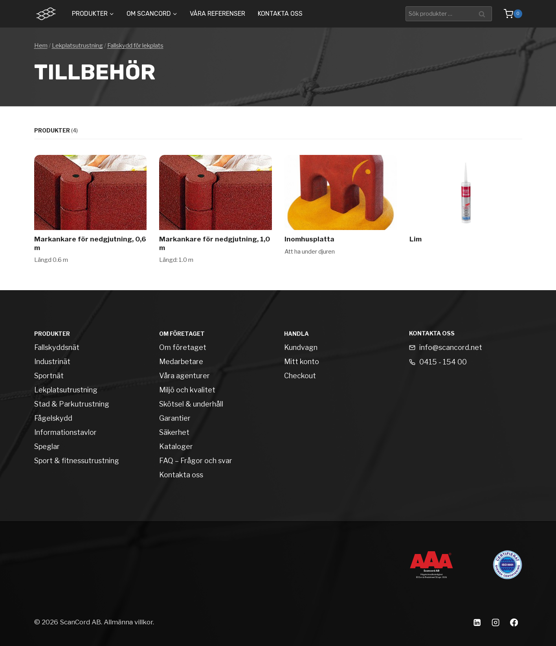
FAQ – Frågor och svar (195, 460)
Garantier (175, 418)
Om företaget (182, 347)
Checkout (300, 376)
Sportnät (49, 376)
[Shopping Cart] (509, 13)
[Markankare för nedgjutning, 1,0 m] (215, 210)
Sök (483, 13)
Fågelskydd (53, 418)
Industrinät (52, 361)
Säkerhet (174, 432)
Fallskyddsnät (56, 347)
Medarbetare (181, 361)
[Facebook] (514, 622)
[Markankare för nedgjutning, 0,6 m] (90, 210)
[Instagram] (496, 622)
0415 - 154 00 (443, 362)
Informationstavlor (65, 432)
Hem (41, 45)
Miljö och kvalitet (187, 390)
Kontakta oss (280, 13)
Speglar (47, 446)
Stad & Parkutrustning (71, 404)
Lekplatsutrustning (77, 45)
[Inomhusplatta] (340, 210)
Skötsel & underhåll (191, 404)
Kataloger (176, 446)
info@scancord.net (450, 347)
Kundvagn (300, 347)
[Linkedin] (477, 622)
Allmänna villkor (128, 622)
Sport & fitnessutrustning (76, 460)
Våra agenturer (184, 376)
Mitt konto (301, 361)
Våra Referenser (217, 13)
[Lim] (465, 210)
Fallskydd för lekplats (135, 45)
